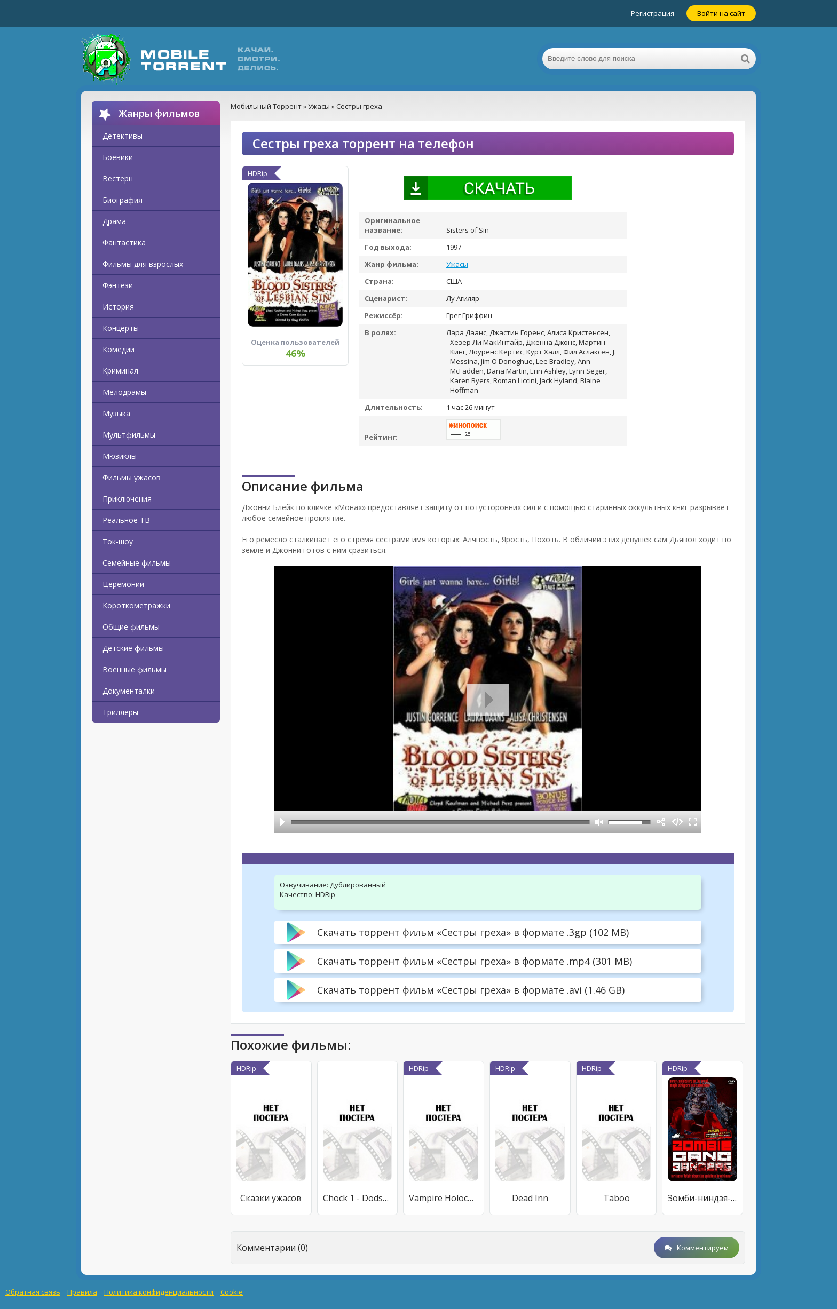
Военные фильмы (134, 669)
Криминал (120, 371)
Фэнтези (117, 285)
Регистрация (652, 13)
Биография (122, 200)
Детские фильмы (133, 648)
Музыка (116, 413)
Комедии (118, 349)
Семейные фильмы (136, 563)
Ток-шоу (117, 541)
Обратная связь (32, 1292)
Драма (114, 221)
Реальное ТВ (126, 520)
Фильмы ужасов (131, 477)
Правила (82, 1292)
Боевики (117, 157)
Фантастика (124, 242)
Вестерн (117, 178)
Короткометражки (136, 605)
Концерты (120, 328)
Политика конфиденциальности (159, 1292)
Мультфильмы (128, 435)
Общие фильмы (131, 627)
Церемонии (123, 584)
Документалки (128, 691)
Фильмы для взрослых (142, 264)
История (118, 307)
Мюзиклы (119, 456)
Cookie (231, 1292)
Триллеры (120, 712)
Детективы (122, 136)
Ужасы (457, 264)
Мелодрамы (124, 392)
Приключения (127, 499)
